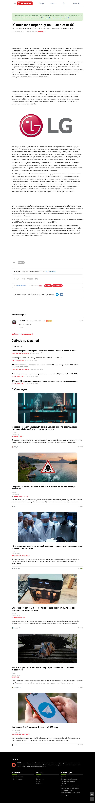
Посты (38, 777)
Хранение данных (18, 360)
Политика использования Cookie (70, 786)
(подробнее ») (51, 271)
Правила (63, 777)
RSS (40, 286)
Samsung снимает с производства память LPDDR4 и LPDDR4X (37, 358)
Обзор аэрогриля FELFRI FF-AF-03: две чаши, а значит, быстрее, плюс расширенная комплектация (44, 608)
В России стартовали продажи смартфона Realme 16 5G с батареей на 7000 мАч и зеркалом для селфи (45, 366)
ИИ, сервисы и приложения (21, 556)
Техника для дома (18, 617)
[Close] (81, 15)
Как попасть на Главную (68, 781)
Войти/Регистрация (17, 779)
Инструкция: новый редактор (69, 779)
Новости (53, 3)
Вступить (48, 286)
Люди (38, 781)
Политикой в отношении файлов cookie (55, 18)
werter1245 (21, 321)
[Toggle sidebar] (15, 3)
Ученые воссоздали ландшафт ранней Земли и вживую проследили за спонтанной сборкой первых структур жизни (44, 427)
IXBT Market (41, 31)
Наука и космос (17, 436)
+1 (17, 279)
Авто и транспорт (18, 376)
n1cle (15, 506)
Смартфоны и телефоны (20, 353)
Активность (39, 783)
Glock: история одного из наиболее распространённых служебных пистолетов (43, 668)
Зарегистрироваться (17, 777)
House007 (17, 628)
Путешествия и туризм (20, 496)
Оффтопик (15, 677)
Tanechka (17, 568)
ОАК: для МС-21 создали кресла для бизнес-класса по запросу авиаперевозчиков (44, 381)
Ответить (20, 327)
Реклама (63, 783)
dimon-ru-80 (17, 687)
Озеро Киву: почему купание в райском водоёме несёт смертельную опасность (44, 487)
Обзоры (41, 3)
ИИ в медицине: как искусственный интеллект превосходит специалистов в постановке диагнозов (47, 547)
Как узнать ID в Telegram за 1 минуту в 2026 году (35, 727)
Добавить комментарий (22, 334)
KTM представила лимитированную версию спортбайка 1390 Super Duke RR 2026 (45, 374)
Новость (21, 263)
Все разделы (40, 779)
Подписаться (57, 286)
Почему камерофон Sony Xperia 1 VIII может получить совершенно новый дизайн (44, 350)
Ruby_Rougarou (18, 447)
